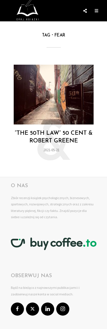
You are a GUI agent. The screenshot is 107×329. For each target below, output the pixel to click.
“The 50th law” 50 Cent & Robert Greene (53, 137)
